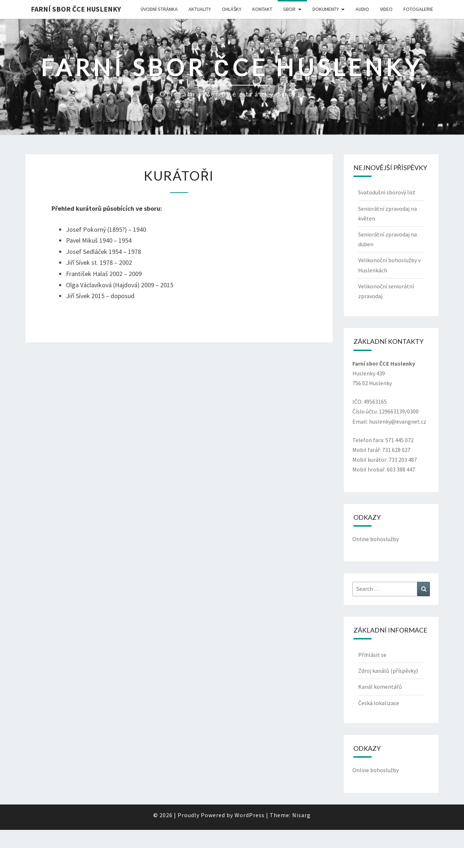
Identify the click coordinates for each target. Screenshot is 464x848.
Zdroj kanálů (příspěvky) (388, 670)
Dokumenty (325, 9)
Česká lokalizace (378, 703)
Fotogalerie (418, 9)
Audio (362, 9)
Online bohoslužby (375, 539)
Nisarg (301, 815)
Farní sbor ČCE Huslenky (76, 8)
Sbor (289, 9)
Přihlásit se (372, 654)
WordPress (250, 815)
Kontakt (262, 9)
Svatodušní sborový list (386, 192)
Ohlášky (231, 9)
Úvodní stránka (159, 9)
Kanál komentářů (380, 686)
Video (386, 9)
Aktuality (199, 9)
